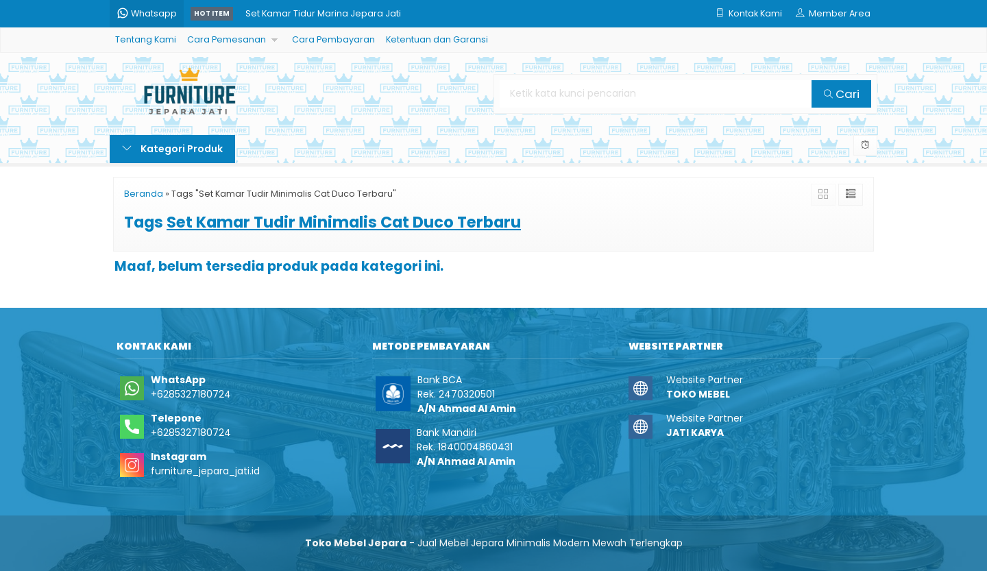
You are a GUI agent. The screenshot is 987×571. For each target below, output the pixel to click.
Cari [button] (842, 94)
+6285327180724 (191, 394)
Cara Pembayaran (333, 39)
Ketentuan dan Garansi (437, 39)
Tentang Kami (145, 39)
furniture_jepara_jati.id (205, 471)
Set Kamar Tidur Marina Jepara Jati (323, 13)
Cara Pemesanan (226, 39)
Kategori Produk (172, 149)
